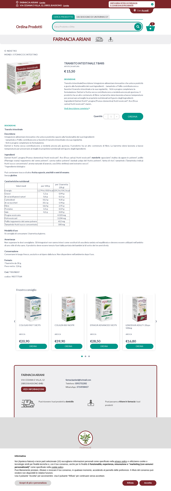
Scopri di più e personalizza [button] (33, 483)
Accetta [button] (148, 483)
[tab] (92, 17)
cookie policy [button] (57, 467)
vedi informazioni (33, 389)
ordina (132, 116)
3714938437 (82, 387)
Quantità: (98, 116)
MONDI (8, 54)
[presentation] (15, 321)
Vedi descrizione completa (77, 108)
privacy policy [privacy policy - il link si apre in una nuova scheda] (121, 461)
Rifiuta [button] (130, 483)
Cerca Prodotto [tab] (63, 17)
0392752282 (81, 383)
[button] (82, 356)
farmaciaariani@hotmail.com (78, 380)
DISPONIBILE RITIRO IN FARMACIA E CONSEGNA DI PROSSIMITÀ (123, 4)
